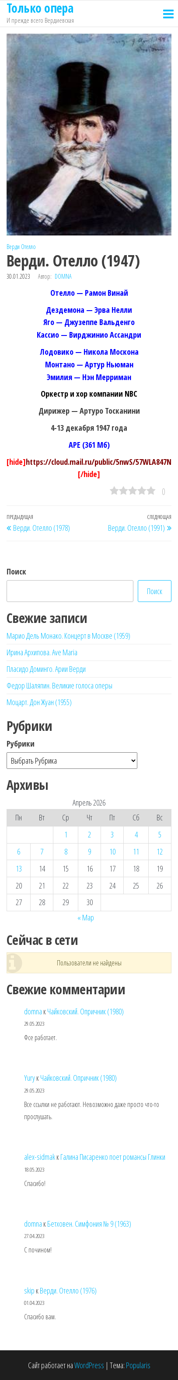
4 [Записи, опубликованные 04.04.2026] (136, 834)
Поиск (16, 571)
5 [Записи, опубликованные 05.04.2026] (159, 834)
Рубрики (21, 743)
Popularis (138, 1365)
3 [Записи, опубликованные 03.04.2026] (112, 834)
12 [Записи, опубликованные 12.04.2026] (160, 851)
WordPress (89, 1365)
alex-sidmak (39, 1157)
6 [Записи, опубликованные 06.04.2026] (18, 851)
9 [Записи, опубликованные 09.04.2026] (89, 851)
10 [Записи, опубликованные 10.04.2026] (112, 851)
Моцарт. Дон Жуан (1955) (39, 702)
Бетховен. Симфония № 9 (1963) (89, 1223)
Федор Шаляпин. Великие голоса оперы (59, 685)
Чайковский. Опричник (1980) (85, 1011)
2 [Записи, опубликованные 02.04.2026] (89, 834)
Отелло (28, 246)
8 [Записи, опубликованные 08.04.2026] (65, 851)
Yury (29, 1077)
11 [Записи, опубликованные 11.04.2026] (136, 851)
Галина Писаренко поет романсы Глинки (112, 1157)
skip (29, 1290)
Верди (13, 246)
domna (63, 276)
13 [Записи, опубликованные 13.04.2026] (19, 868)
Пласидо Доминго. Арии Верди (46, 669)
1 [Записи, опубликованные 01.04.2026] (65, 834)
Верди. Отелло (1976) (68, 1290)
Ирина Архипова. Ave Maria (42, 652)
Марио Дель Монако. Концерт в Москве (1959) (68, 635)
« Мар (85, 917)
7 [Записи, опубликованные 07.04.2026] (41, 851)
